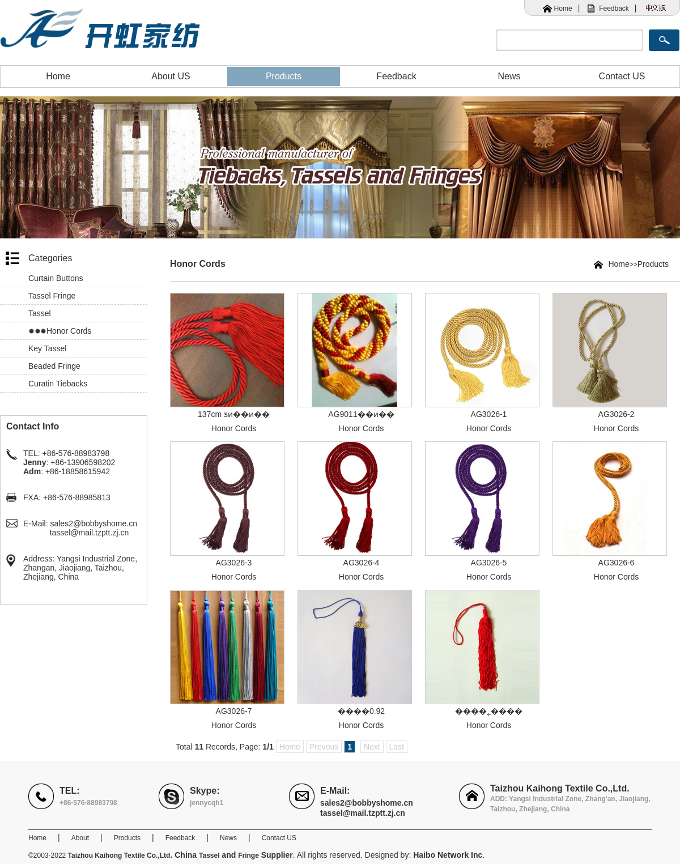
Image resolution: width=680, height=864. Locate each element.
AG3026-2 (616, 414)
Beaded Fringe (54, 366)
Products (283, 76)
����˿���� (488, 711)
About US (170, 76)
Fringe (248, 855)
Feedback (614, 8)
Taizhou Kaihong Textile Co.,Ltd (119, 855)
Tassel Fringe (51, 295)
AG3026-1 (489, 414)
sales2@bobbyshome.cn (93, 523)
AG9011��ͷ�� (361, 414)
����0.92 (361, 711)
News (509, 76)
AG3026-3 (234, 562)
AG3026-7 (234, 711)
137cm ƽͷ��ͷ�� (234, 414)
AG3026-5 (489, 562)
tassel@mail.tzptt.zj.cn (89, 532)
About (80, 838)
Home (563, 8)
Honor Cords (68, 330)
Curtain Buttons (55, 278)
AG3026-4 (361, 562)
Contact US (622, 76)
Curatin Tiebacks (57, 383)
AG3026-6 (616, 562)
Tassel (39, 313)
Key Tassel (47, 348)
